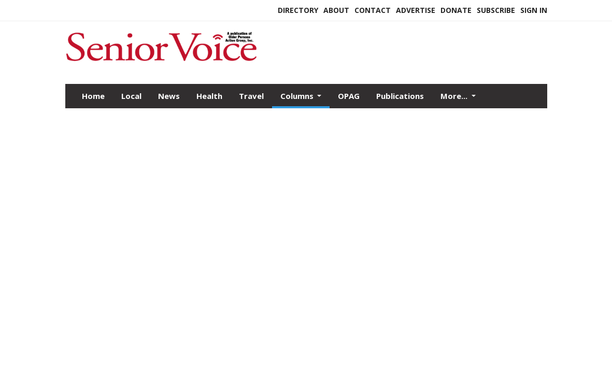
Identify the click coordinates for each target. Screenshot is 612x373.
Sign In (533, 10)
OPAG (349, 96)
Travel (251, 96)
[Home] (161, 61)
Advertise (415, 10)
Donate (456, 10)
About (336, 10)
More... (454, 96)
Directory (298, 10)
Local (131, 96)
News (169, 96)
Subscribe (496, 10)
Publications (400, 96)
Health (209, 96)
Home (93, 96)
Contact (372, 10)
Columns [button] (298, 96)
